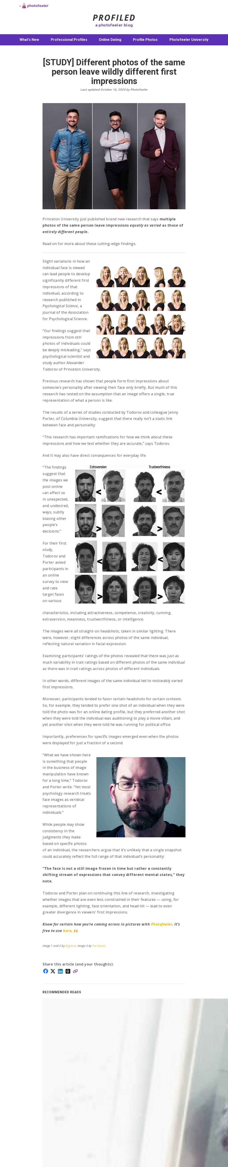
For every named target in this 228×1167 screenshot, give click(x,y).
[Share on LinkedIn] (60, 971)
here (67, 930)
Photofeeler (161, 924)
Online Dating (110, 40)
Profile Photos (145, 40)
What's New (29, 40)
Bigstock (71, 946)
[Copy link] (75, 970)
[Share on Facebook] (46, 970)
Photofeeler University (188, 40)
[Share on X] (53, 970)
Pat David (98, 946)
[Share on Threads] (68, 971)
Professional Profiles (69, 40)
